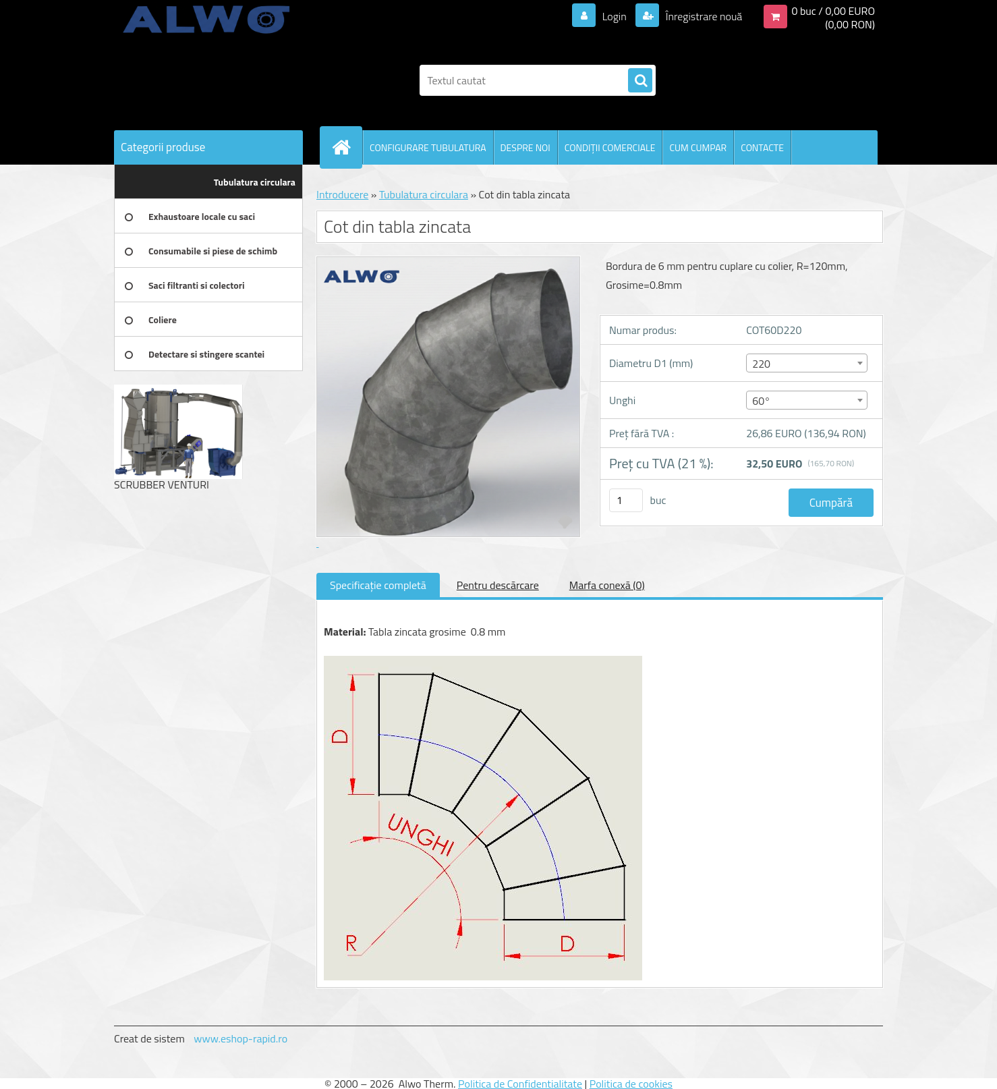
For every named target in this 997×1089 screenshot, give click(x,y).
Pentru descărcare (498, 585)
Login (614, 16)
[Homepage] (346, 147)
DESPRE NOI (525, 147)
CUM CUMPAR (698, 147)
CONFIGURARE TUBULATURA (428, 147)
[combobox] (806, 363)
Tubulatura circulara (423, 194)
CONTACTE (762, 147)
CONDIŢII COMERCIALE (610, 147)
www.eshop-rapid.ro (240, 1038)
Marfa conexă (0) (607, 585)
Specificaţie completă (378, 585)
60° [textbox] (761, 401)
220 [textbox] (761, 364)
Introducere (342, 194)
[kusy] (626, 500)
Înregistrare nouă (702, 16)
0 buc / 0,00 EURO (833, 11)
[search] (640, 81)
